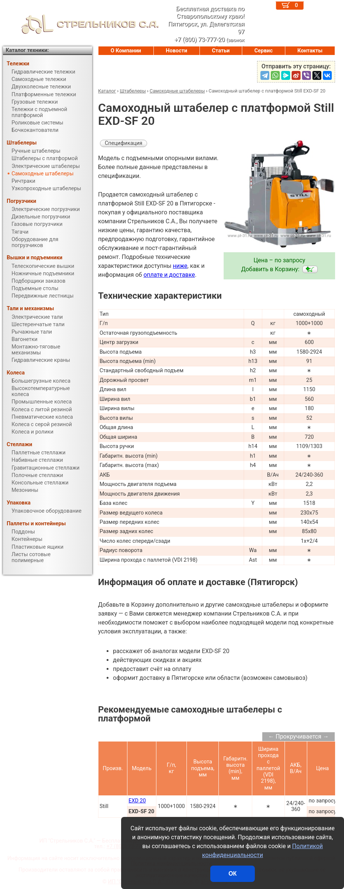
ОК (232, 873)
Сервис (263, 51)
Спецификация (123, 143)
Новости (176, 51)
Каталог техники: (27, 50)
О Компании (126, 51)
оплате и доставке (169, 274)
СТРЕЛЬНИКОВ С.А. (81, 24)
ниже (180, 265)
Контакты (310, 51)
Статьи (221, 51)
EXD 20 (137, 801)
